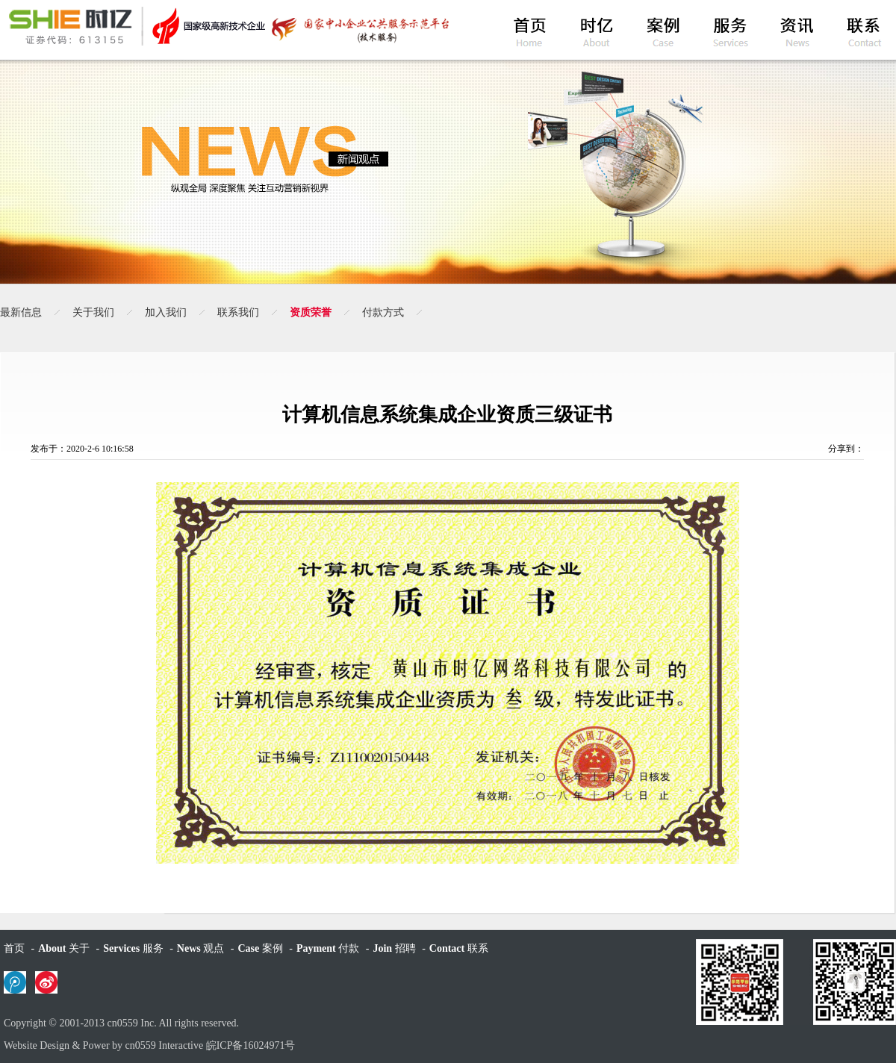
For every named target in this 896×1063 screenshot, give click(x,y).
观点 (200, 948)
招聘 (394, 948)
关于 (64, 948)
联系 (458, 948)
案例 (259, 948)
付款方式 (383, 312)
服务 (133, 948)
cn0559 (123, 1023)
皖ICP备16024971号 (251, 1045)
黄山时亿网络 (227, 26)
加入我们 (166, 312)
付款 (327, 948)
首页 (14, 948)
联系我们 (238, 312)
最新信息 (21, 312)
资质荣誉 (311, 312)
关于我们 (93, 312)
